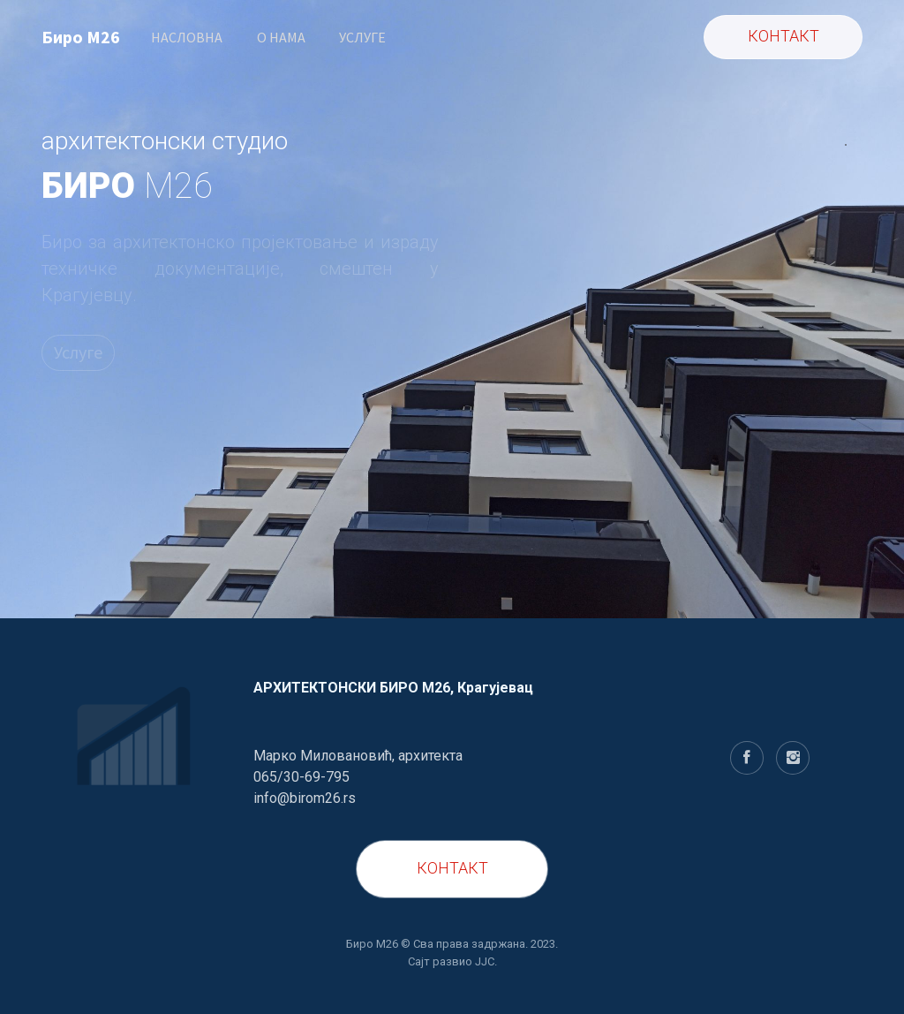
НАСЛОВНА (186, 37)
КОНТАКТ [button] (783, 35)
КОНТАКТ (452, 868)
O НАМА (281, 37)
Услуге (78, 352)
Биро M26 (80, 37)
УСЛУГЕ (362, 37)
